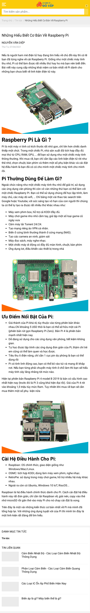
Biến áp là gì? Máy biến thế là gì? (41, 598)
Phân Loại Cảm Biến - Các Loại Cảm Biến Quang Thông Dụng (51, 570)
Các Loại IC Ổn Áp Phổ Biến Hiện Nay (44, 583)
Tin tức (5, 538)
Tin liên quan (11, 547)
